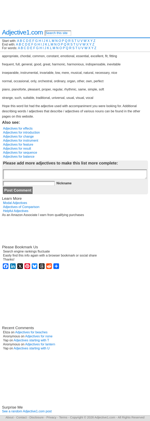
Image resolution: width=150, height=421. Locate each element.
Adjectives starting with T (31, 340)
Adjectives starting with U (32, 348)
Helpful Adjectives (15, 211)
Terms (63, 417)
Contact (21, 417)
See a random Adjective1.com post (27, 411)
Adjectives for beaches (31, 332)
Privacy (51, 417)
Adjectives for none (38, 336)
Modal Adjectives (15, 203)
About (9, 417)
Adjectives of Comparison (21, 207)
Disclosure (36, 417)
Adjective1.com (22, 32)
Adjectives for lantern (40, 344)
